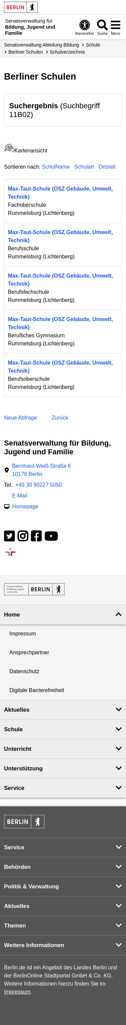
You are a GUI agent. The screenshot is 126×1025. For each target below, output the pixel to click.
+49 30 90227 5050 (38, 485)
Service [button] (14, 788)
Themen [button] (15, 925)
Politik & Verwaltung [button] (31, 886)
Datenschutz (24, 671)
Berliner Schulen (25, 52)
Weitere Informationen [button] (34, 945)
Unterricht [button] (17, 749)
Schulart (84, 167)
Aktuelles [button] (17, 710)
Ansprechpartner (29, 652)
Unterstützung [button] (23, 768)
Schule (93, 45)
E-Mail (19, 496)
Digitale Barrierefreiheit (36, 690)
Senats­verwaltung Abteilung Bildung (41, 45)
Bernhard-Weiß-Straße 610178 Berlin (41, 470)
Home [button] (12, 614)
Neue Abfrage (20, 418)
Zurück (60, 418)
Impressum (22, 633)
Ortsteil (107, 167)
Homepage (25, 507)
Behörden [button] (17, 867)
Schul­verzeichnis (67, 52)
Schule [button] (13, 729)
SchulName (56, 167)
